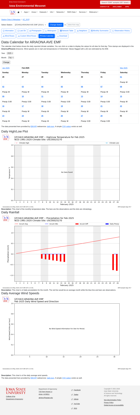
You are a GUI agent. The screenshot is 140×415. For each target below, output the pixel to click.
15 (121, 96)
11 (42, 96)
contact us (104, 7)
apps (127, 7)
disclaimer (117, 7)
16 (3, 106)
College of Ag (10, 396)
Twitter (74, 394)
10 (23, 96)
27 (82, 116)
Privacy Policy (109, 402)
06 (82, 87)
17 (23, 106)
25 (42, 116)
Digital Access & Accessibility (114, 405)
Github (74, 399)
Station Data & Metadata (10, 20)
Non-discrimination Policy (112, 400)
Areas (34, 12)
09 (3, 96)
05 (62, 87)
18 (42, 106)
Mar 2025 (123, 68)
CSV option (66, 126)
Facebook (76, 390)
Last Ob (21, 30)
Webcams (93, 12)
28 (101, 116)
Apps (26, 12)
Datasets (43, 12)
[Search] (115, 2)
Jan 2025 (6, 68)
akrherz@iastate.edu (46, 398)
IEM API (34, 126)
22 (121, 106)
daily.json (50, 126)
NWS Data (71, 12)
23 (3, 116)
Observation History (121, 30)
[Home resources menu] (19, 12)
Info (51, 12)
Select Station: (7, 25)
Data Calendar (46, 36)
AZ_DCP (26, 20)
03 (23, 87)
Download (62, 36)
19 (62, 106)
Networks (60, 12)
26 (62, 116)
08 (121, 87)
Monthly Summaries (99, 30)
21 (101, 106)
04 (42, 87)
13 (82, 96)
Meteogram (50, 30)
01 (121, 77)
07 (101, 87)
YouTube (75, 404)
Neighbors (82, 30)
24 (23, 116)
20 (82, 106)
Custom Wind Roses (27, 36)
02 (3, 87)
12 (62, 96)
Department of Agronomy (14, 399)
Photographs (35, 30)
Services (82, 12)
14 (101, 96)
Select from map (73, 25)
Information (8, 30)
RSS (74, 408)
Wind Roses (8, 36)
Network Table (66, 30)
